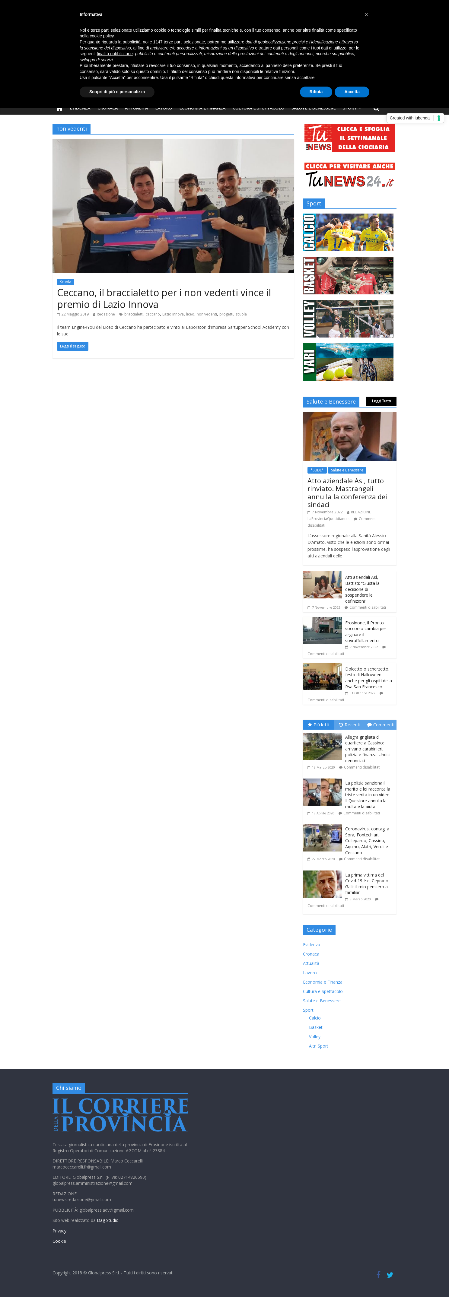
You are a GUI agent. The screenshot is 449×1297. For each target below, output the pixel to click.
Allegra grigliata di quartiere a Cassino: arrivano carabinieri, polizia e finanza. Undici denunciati (367, 748)
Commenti (380, 724)
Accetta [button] (352, 91)
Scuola (65, 281)
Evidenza (311, 944)
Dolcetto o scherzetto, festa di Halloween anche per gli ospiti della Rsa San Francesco (368, 678)
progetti (226, 314)
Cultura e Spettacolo (323, 991)
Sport (308, 1010)
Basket (316, 1027)
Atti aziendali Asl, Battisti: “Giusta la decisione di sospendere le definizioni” (362, 589)
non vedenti (207, 314)
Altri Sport (318, 1046)
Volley (314, 1036)
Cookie (59, 1241)
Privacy (59, 1231)
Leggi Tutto (381, 401)
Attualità (311, 963)
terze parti (173, 42)
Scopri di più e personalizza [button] (117, 91)
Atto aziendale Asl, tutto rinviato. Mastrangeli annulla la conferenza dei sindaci (347, 492)
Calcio (315, 1018)
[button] (366, 14)
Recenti (349, 724)
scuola (241, 314)
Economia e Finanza (322, 982)
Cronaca (311, 954)
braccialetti (133, 314)
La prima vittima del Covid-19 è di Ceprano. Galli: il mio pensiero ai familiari (367, 884)
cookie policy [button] (101, 35)
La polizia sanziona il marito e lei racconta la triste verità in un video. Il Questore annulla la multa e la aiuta (367, 794)
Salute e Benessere (347, 470)
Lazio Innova (173, 314)
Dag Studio (108, 1220)
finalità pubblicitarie (115, 53)
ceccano (153, 314)
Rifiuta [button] (316, 91)
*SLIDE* (317, 470)
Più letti (318, 724)
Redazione (106, 314)
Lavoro (310, 972)
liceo (190, 314)
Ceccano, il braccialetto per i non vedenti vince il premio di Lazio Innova (164, 298)
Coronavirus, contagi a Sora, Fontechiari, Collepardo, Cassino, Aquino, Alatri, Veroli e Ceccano (367, 840)
